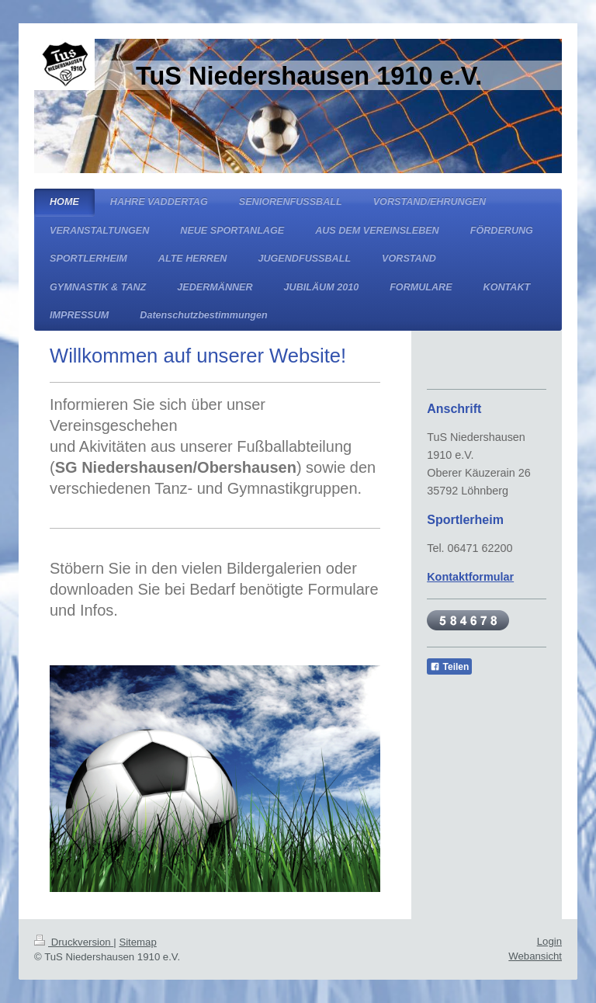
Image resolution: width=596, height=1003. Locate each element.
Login (549, 941)
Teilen (449, 666)
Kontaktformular (470, 577)
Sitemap (137, 942)
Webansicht (535, 956)
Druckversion (73, 942)
